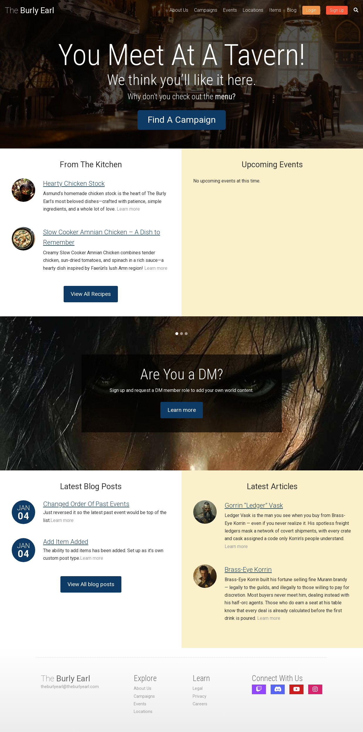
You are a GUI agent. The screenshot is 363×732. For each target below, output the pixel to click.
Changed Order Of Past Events (86, 504)
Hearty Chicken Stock (74, 183)
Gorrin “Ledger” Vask (254, 505)
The (29, 10)
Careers (200, 704)
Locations (253, 10)
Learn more (128, 209)
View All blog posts (90, 584)
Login (311, 10)
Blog (291, 10)
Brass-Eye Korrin (248, 569)
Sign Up (337, 10)
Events (230, 10)
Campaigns (205, 10)
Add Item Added (65, 541)
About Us (178, 10)
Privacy (199, 696)
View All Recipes (91, 294)
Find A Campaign (181, 120)
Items (275, 10)
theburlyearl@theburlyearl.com (70, 686)
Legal (198, 688)
